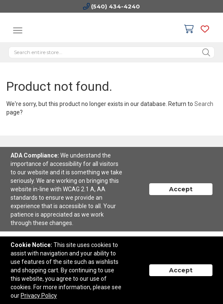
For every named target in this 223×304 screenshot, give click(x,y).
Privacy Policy (39, 295)
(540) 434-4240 (115, 6)
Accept (181, 189)
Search (203, 103)
